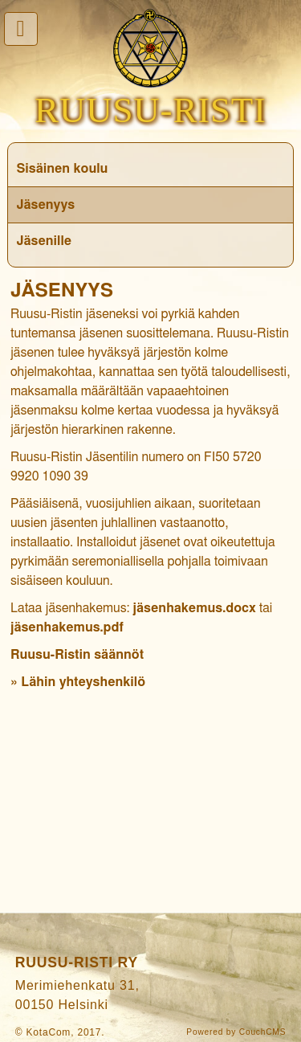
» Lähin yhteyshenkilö (77, 682)
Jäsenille (43, 241)
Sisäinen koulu (62, 168)
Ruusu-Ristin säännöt (77, 654)
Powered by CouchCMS (236, 1032)
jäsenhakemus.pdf (67, 627)
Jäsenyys (45, 204)
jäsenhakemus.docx (194, 608)
